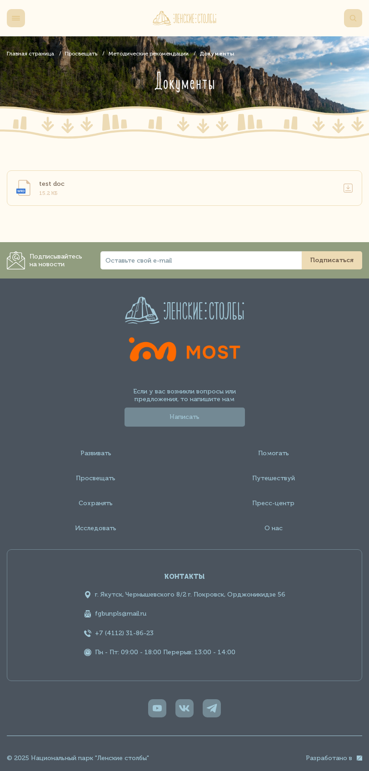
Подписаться (332, 260)
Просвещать (95, 478)
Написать (184, 417)
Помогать (273, 453)
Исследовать (95, 528)
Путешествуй (273, 478)
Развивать (95, 453)
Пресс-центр (273, 503)
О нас (273, 528)
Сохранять (96, 503)
